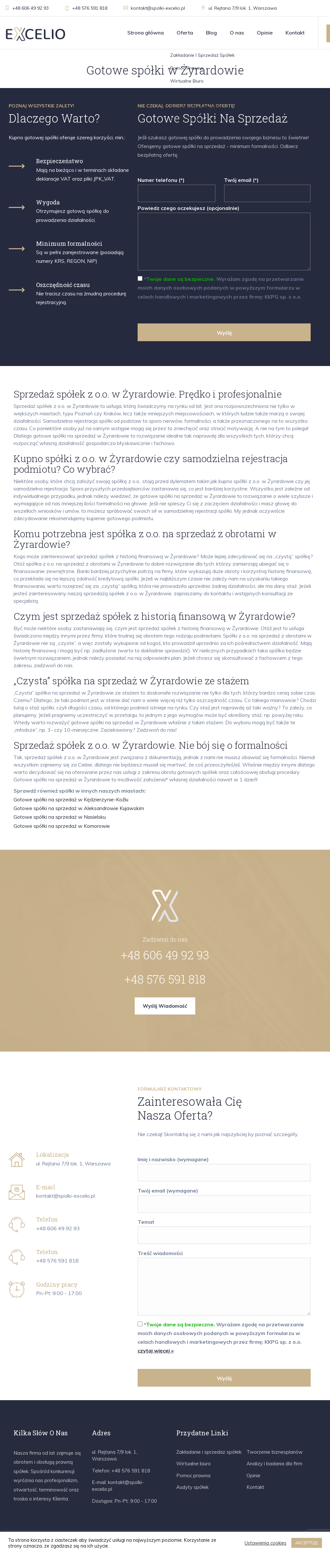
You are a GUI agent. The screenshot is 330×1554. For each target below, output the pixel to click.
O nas (237, 32)
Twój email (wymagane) (224, 1197)
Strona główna (145, 32)
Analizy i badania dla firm (274, 1463)
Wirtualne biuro (193, 1463)
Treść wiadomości (224, 1283)
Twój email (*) (267, 187)
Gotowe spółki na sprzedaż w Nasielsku (60, 817)
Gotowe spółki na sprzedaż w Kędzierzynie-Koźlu (71, 799)
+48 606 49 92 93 (27, 8)
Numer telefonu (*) (177, 187)
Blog (211, 32)
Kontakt (295, 32)
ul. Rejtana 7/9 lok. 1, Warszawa (239, 8)
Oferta (185, 32)
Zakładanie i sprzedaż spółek (208, 1452)
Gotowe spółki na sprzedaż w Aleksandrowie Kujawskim (79, 808)
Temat (224, 1229)
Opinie (265, 32)
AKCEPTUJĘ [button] (306, 1542)
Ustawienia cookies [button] (265, 1543)
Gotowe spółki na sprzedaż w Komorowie (62, 826)
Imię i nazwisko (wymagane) (224, 1166)
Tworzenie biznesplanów (275, 1452)
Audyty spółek (192, 1487)
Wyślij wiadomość (165, 1006)
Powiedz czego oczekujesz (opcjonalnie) (224, 238)
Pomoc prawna (193, 1475)
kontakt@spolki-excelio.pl (154, 8)
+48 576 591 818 (86, 8)
